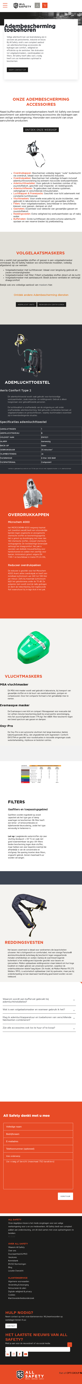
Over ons (12, 1250)
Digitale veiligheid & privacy (20, 1291)
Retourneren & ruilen (17, 1288)
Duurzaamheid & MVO (17, 1254)
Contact (11, 1326)
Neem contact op (17, 70)
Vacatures (12, 1257)
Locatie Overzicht (15, 1271)
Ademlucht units (26, 304)
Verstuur (65, 1196)
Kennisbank (13, 1260)
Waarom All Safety (16, 1247)
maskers (43, 285)
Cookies (11, 1295)
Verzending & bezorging (18, 1285)
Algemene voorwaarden (18, 1281)
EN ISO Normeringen (17, 1264)
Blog (10, 1267)
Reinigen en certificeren (51, 304)
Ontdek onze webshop (41, 129)
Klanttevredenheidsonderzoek (21, 1298)
